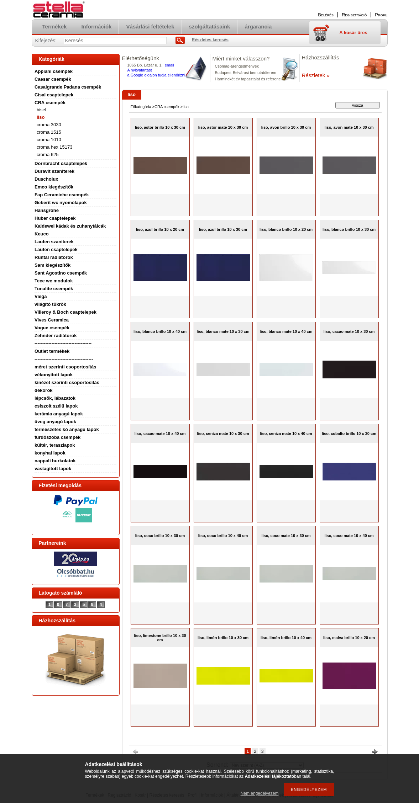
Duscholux (46, 179)
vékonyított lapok (54, 374)
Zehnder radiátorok (56, 335)
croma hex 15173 (54, 147)
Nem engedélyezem (260, 793)
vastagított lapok (53, 468)
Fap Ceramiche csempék (62, 194)
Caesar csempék (53, 79)
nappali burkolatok (55, 460)
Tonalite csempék (54, 288)
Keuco (42, 233)
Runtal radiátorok (54, 257)
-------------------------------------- (64, 359)
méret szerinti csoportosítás (65, 366)
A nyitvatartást (139, 70)
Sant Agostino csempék (61, 273)
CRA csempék (50, 102)
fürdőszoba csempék (57, 437)
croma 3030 (49, 124)
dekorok (44, 390)
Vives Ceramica (52, 320)
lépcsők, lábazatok (55, 398)
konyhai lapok (50, 453)
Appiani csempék (54, 71)
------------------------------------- (63, 343)
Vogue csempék (52, 327)
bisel (41, 109)
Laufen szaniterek (54, 241)
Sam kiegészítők (52, 265)
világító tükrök (50, 304)
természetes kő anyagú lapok (67, 429)
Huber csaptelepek (55, 218)
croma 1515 (49, 132)
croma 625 (47, 154)
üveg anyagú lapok (55, 421)
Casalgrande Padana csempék (68, 87)
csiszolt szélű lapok (56, 406)
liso (40, 117)
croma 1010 (49, 139)
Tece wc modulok (54, 280)
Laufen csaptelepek (56, 249)
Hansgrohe (47, 210)
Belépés (326, 14)
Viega (41, 296)
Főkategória (141, 107)
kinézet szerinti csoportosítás (67, 382)
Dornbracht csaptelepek (61, 163)
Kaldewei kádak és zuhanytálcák (70, 226)
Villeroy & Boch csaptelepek (65, 312)
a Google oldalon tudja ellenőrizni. (157, 75)
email (169, 65)
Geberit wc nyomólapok (61, 202)
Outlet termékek (52, 351)
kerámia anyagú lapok (59, 413)
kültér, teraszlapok (55, 445)
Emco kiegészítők (54, 187)
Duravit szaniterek (54, 171)
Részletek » (316, 75)
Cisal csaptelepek (54, 94)
